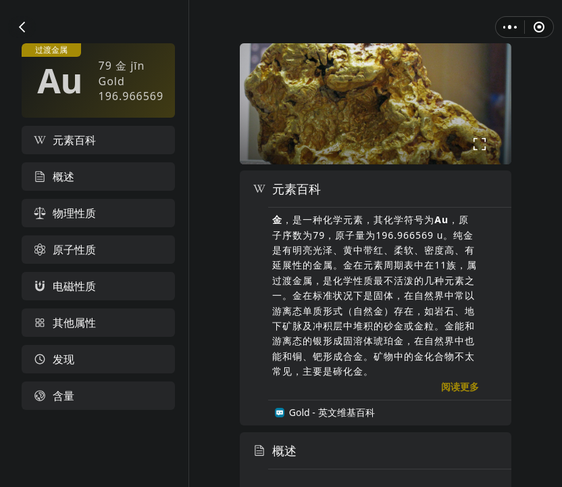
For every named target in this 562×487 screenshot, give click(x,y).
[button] (22, 27)
